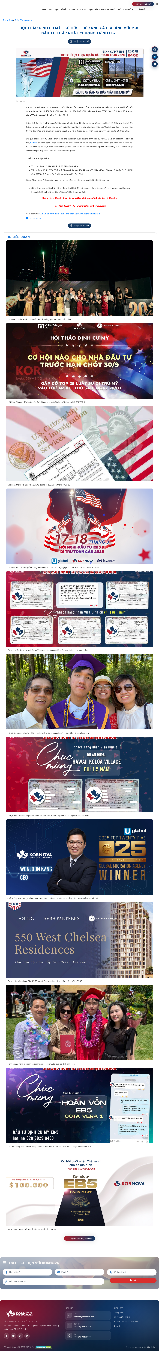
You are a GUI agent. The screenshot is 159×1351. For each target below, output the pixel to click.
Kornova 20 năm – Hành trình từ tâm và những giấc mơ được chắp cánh (39, 319)
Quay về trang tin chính (79, 1238)
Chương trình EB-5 (122, 1317)
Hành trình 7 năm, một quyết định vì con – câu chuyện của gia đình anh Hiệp (41, 1064)
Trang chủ (8, 20)
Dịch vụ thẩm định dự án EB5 (126, 1321)
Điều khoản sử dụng (133, 1347)
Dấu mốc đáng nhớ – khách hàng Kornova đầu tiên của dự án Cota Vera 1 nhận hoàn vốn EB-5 (49, 1146)
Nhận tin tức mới (79, 41)
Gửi (133, 1280)
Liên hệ (117, 1326)
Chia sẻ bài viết (34, 218)
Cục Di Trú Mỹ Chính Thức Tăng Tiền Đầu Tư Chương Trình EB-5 (69, 213)
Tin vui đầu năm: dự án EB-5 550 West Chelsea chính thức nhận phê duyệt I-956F (44, 981)
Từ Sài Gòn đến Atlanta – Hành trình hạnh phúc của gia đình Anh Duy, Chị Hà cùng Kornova (48, 733)
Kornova (34, 142)
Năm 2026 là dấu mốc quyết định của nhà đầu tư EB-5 (32, 1229)
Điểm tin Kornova (23, 20)
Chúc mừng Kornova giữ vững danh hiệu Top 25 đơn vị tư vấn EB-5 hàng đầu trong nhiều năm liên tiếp (53, 898)
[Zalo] (155, 64)
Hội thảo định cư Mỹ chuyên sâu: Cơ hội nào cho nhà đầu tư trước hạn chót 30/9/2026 (46, 402)
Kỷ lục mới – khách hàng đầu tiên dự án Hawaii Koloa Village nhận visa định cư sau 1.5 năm (48, 815)
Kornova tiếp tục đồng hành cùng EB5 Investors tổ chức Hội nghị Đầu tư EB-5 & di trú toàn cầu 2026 (53, 567)
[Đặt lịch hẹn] (155, 49)
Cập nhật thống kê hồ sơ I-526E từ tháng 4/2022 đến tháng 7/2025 (38, 484)
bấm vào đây (89, 198)
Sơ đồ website (149, 1347)
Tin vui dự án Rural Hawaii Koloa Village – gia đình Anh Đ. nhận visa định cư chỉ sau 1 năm (47, 650)
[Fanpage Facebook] (155, 57)
